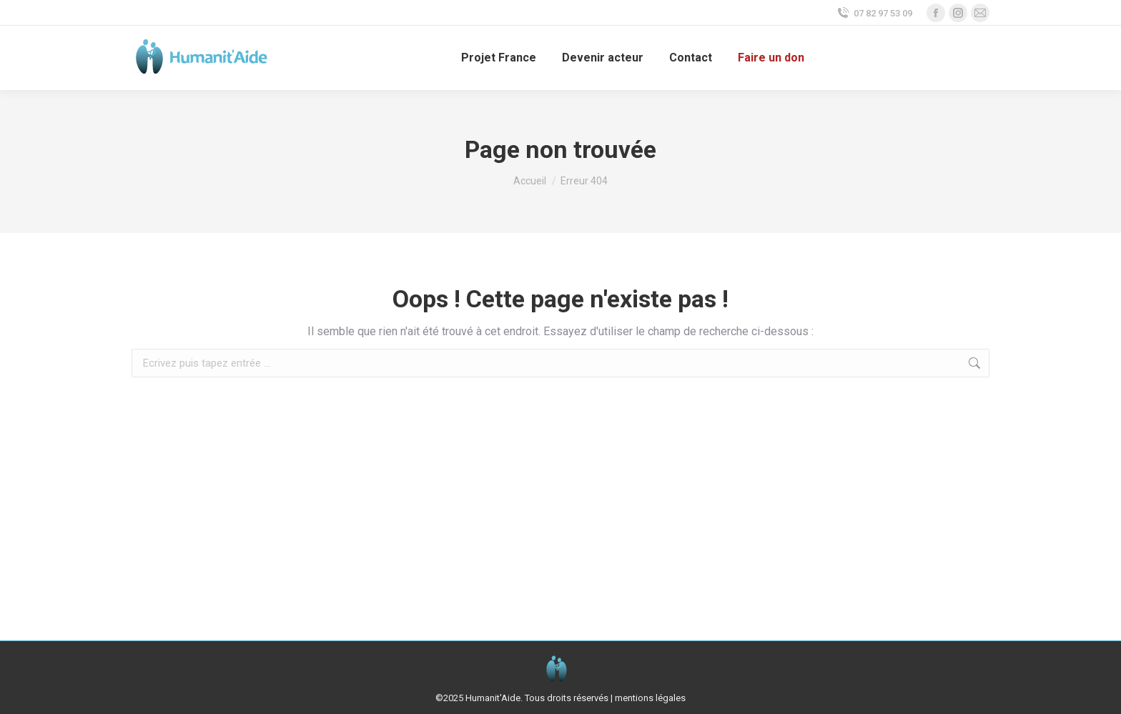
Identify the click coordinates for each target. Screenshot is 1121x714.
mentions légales (650, 698)
